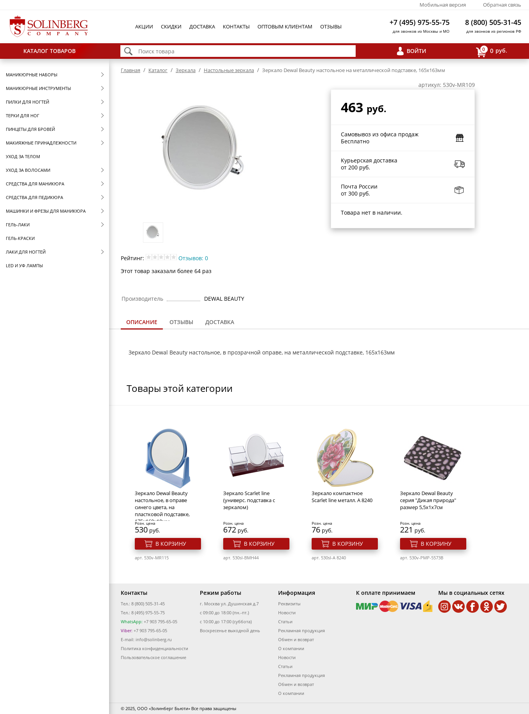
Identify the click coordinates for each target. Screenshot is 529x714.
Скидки (171, 26)
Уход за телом (23, 156)
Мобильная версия (443, 4)
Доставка (202, 26)
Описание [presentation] (141, 322)
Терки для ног (22, 115)
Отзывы (331, 26)
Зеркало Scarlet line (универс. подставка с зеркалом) (249, 500)
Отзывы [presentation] (181, 322)
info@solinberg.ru (154, 639)
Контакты (236, 26)
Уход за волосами (28, 170)
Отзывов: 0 (193, 258)
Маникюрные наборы (31, 75)
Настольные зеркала (229, 70)
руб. (491, 51)
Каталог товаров (49, 51)
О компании (291, 648)
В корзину (170, 543)
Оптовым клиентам (284, 26)
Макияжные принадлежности (41, 143)
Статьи (285, 621)
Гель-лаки (18, 224)
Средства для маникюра (35, 184)
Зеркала (186, 70)
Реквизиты (289, 603)
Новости (287, 612)
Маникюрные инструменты (38, 88)
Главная (130, 70)
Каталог (158, 70)
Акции (144, 26)
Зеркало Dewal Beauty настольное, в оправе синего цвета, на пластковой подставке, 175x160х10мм (162, 507)
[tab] (142, 323)
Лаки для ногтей (26, 252)
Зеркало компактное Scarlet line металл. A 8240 (342, 497)
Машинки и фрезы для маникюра (46, 211)
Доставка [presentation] (219, 322)
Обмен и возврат (296, 639)
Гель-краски (20, 238)
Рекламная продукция (301, 630)
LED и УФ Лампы (24, 265)
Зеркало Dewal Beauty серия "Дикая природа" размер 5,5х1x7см (428, 500)
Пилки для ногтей (27, 102)
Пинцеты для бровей (30, 129)
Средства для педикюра (34, 197)
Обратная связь (502, 4)
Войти (416, 51)
